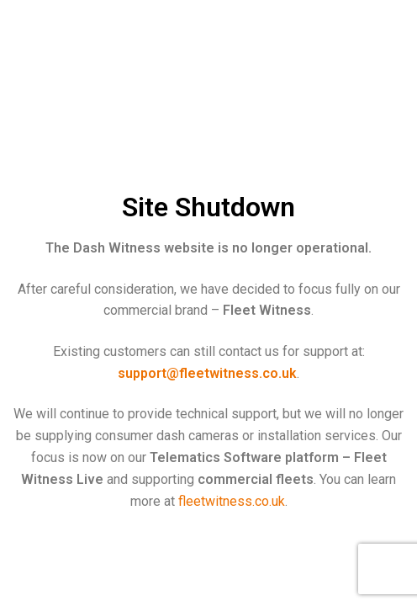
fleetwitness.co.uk (231, 501)
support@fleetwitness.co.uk (207, 373)
